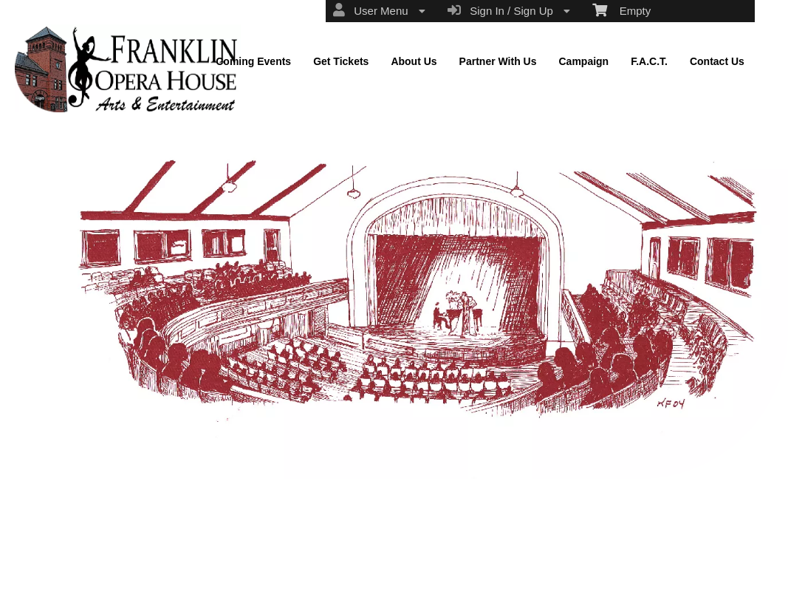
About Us (413, 61)
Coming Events (253, 61)
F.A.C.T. (649, 61)
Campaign (583, 61)
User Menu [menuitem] (379, 10)
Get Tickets (341, 61)
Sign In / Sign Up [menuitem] (509, 10)
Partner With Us (498, 61)
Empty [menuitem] (621, 9)
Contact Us (717, 61)
